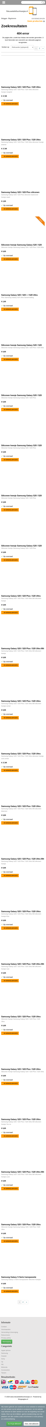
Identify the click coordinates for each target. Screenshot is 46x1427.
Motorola (4, 1367)
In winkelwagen (11, 104)
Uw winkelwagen (38, 18)
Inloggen (4, 18)
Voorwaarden (6, 1329)
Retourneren (5, 1335)
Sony (3, 1359)
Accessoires (5, 1370)
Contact (4, 1327)
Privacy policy (6, 1338)
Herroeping (7, 1342)
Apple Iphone (6, 1350)
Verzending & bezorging (9, 1332)
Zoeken (42, 2)
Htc (2, 1364)
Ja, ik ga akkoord (14, 1424)
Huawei (3, 1356)
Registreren (12, 18)
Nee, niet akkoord (31, 1424)
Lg (2, 1361)
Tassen (3, 1373)
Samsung (4, 1353)
